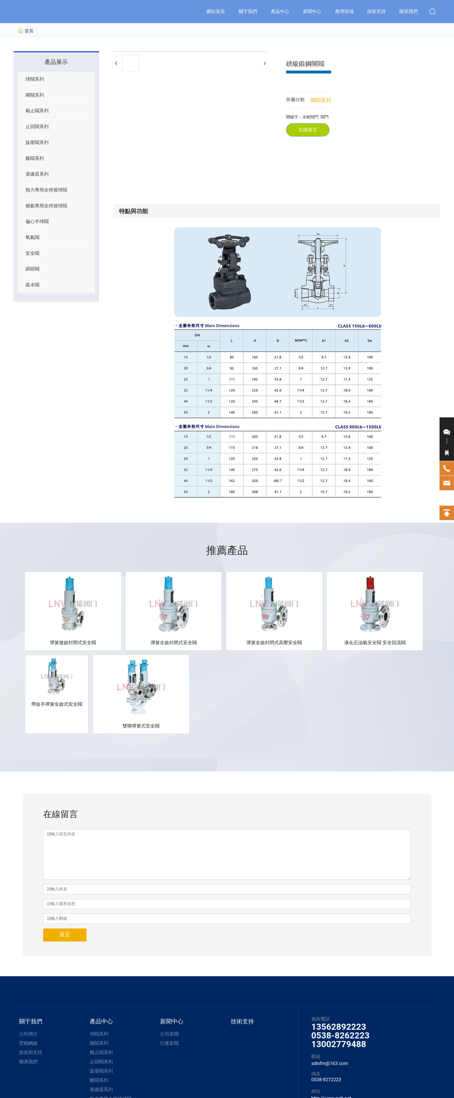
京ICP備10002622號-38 (209, 1078)
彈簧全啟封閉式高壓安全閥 (193, 621)
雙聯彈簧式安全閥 (397, 621)
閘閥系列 (320, 100)
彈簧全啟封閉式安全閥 (125, 621)
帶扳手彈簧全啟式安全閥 (329, 621)
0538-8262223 (340, 931)
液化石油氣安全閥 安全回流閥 (261, 621)
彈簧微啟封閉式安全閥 (57, 621)
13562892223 (338, 922)
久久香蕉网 (10, 1094)
